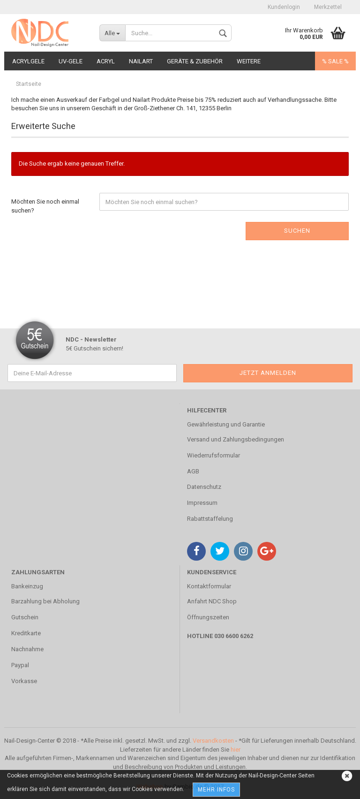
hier (235, 749)
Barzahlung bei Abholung (45, 601)
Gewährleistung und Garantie (226, 424)
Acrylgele (28, 61)
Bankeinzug (27, 586)
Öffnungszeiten (208, 617)
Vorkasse (24, 681)
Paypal (20, 665)
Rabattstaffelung (210, 518)
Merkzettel (328, 7)
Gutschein (24, 617)
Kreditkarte (26, 633)
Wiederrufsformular (213, 455)
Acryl (106, 61)
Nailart (141, 61)
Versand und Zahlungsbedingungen (235, 439)
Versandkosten (213, 740)
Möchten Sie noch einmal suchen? (45, 206)
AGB (193, 471)
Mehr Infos (216, 789)
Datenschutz (204, 486)
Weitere (249, 61)
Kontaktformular (209, 586)
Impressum (202, 502)
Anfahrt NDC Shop (212, 601)
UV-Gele (70, 61)
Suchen (297, 230)
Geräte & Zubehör (195, 61)
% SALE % (335, 61)
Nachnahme (27, 649)
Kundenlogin (284, 7)
